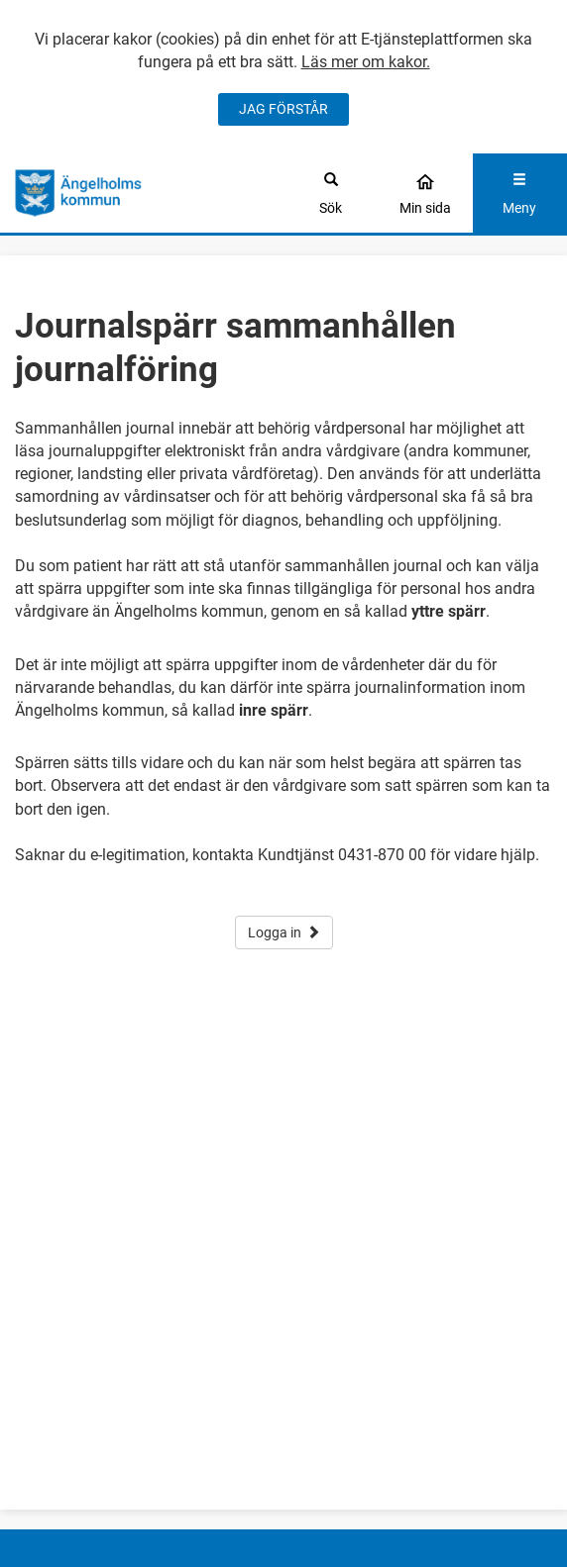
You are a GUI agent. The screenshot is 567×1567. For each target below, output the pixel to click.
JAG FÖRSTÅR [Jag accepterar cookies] (283, 109)
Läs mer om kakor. (365, 61)
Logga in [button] (284, 932)
